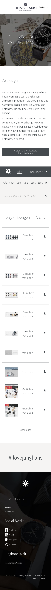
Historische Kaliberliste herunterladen (25, 152)
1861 (33, 182)
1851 (19, 182)
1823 (11, 182)
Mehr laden (25, 430)
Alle (5, 182)
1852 (26, 182)
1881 (40, 182)
